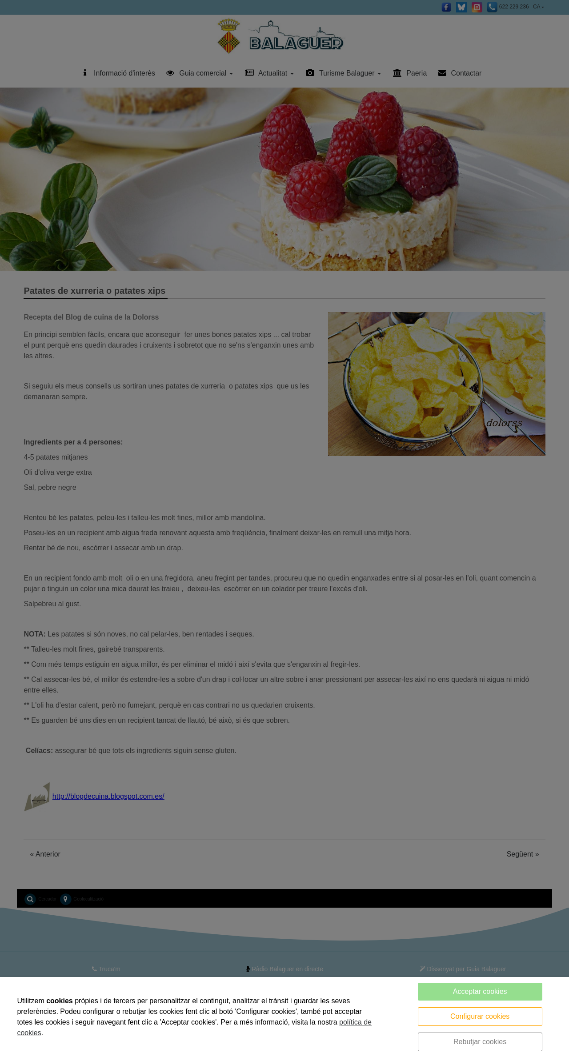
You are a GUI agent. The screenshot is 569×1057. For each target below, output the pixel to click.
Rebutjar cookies (479, 1041)
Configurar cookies (479, 1016)
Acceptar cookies (480, 991)
